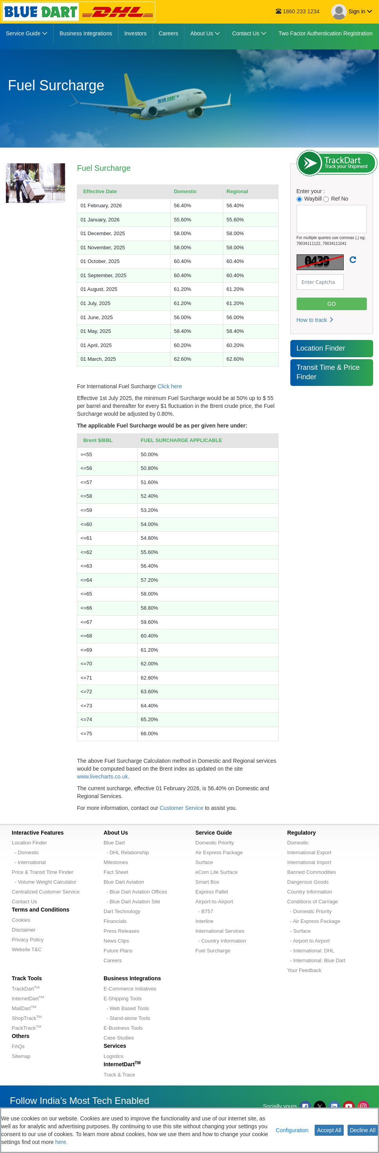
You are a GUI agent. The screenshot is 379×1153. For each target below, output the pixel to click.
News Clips (116, 941)
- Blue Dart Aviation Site (132, 901)
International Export (309, 852)
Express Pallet (211, 892)
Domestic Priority (214, 843)
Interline (204, 921)
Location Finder (321, 348)
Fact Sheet (116, 872)
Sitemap (21, 1056)
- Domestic (25, 852)
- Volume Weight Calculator (44, 882)
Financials (115, 921)
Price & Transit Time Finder (42, 872)
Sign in (351, 12)
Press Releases (121, 931)
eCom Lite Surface (216, 872)
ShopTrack (27, 1018)
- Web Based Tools (126, 1008)
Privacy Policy (28, 940)
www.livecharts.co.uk (102, 776)
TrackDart (26, 989)
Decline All (362, 1130)
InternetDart (28, 998)
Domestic (297, 843)
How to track (315, 320)
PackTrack (26, 1028)
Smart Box (207, 882)
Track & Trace (119, 1075)
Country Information (309, 892)
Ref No (335, 199)
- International (29, 862)
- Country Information (220, 941)
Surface (204, 862)
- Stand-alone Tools (127, 1018)
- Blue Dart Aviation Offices (135, 892)
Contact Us (24, 901)
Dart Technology (122, 911)
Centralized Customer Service (46, 892)
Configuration (292, 1130)
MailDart (24, 1008)
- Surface (299, 931)
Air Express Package (219, 852)
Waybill (309, 199)
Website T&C (27, 949)
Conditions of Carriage (312, 901)
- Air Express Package (313, 921)
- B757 (204, 911)
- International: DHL (310, 951)
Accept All (329, 1130)
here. (61, 1142)
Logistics (114, 1056)
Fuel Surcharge (212, 951)
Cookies (21, 920)
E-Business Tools (123, 1028)
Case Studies (119, 1038)
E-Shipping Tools (123, 998)
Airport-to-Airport (214, 901)
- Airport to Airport (308, 941)
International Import (309, 862)
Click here (170, 386)
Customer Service (181, 808)
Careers (113, 960)
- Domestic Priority (309, 911)
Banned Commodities (311, 872)
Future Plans (118, 951)
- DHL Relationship (126, 852)
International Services (219, 931)
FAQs (18, 1046)
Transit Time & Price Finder (328, 372)
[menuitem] (27, 33)
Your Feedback (304, 970)
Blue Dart (114, 843)
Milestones (116, 862)
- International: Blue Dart (316, 960)
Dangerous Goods (308, 882)
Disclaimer (24, 930)
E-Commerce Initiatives (130, 989)
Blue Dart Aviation (124, 882)
